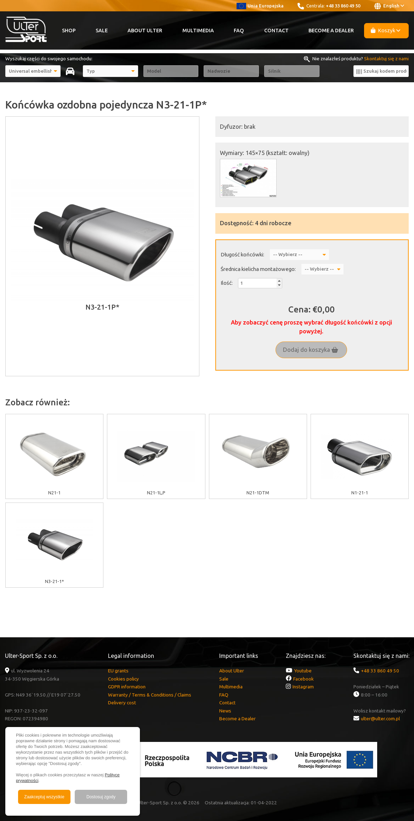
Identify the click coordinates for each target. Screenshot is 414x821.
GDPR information (127, 686)
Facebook (303, 679)
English (389, 6)
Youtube (303, 670)
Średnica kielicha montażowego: (258, 269)
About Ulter (144, 30)
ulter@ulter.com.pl (380, 718)
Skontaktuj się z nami (386, 58)
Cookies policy (123, 679)
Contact (276, 30)
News (225, 711)
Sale (102, 30)
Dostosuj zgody (100, 796)
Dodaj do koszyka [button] (310, 349)
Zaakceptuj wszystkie (44, 796)
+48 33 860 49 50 (343, 5)
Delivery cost (122, 702)
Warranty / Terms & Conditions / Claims (149, 695)
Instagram (303, 686)
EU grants (118, 670)
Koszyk (386, 30)
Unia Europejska (260, 5)
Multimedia (198, 30)
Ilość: (227, 283)
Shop (69, 30)
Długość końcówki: (242, 254)
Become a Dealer (331, 30)
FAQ (239, 30)
